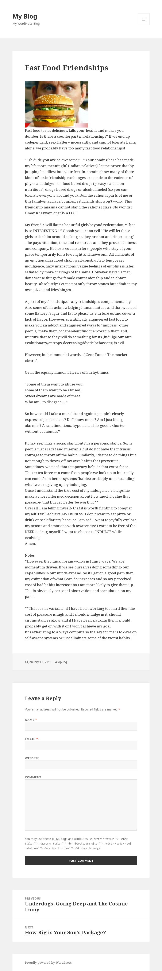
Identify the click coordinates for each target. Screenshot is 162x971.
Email (31, 739)
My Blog (24, 16)
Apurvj (62, 662)
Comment (33, 777)
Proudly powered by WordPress (48, 962)
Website (32, 758)
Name (31, 720)
